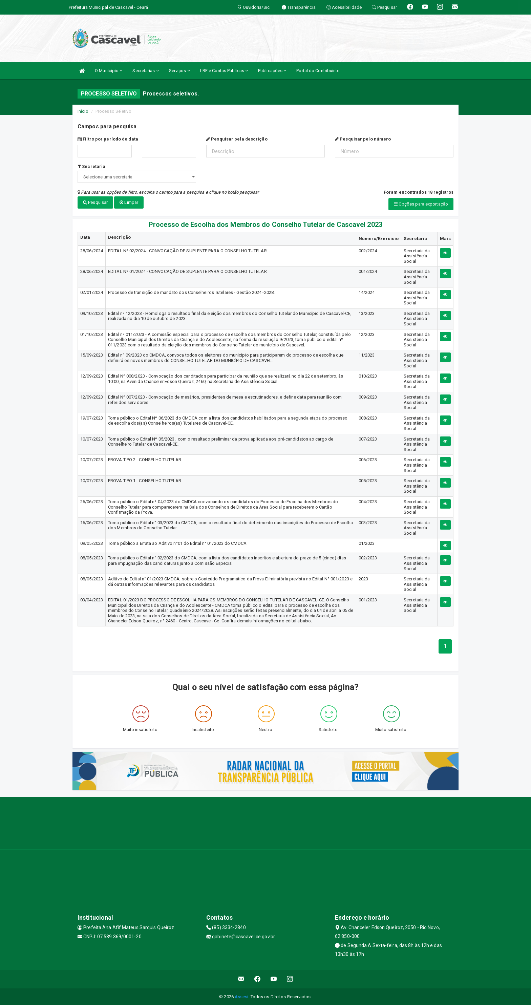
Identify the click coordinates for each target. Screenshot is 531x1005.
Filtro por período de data (108, 139)
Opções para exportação (421, 204)
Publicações (272, 70)
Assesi (242, 996)
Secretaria (91, 166)
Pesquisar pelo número (363, 139)
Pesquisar (95, 202)
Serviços (179, 70)
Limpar (129, 202)
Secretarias (145, 70)
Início (83, 111)
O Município (108, 70)
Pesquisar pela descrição (237, 139)
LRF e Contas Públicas (224, 70)
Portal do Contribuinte (317, 70)
